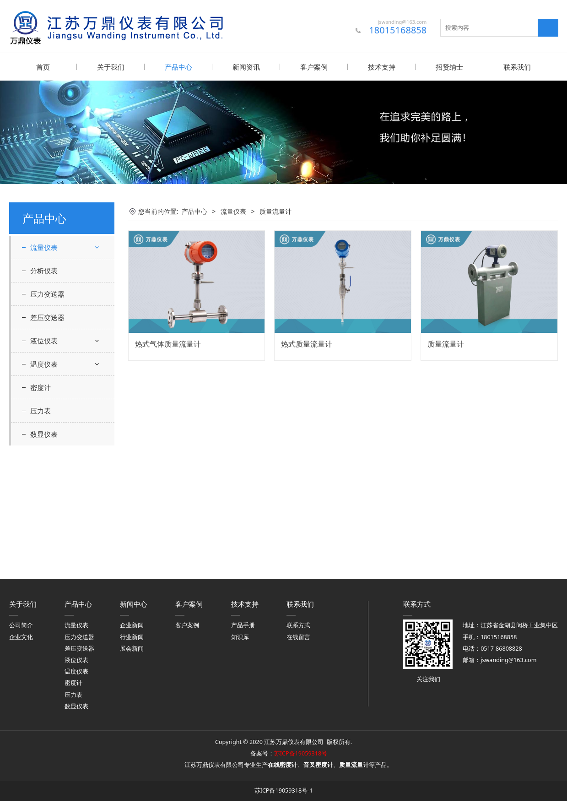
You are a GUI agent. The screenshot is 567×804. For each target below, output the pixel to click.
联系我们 (517, 66)
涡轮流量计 (54, 333)
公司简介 (21, 628)
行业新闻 (132, 640)
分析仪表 (44, 388)
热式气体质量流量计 (168, 343)
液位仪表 (44, 458)
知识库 (240, 640)
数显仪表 (44, 551)
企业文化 (21, 640)
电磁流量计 (54, 301)
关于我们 (110, 66)
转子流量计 (54, 366)
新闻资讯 (246, 66)
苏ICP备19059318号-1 (283, 793)
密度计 (40, 505)
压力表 (40, 528)
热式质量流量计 (306, 343)
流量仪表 (44, 246)
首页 (43, 66)
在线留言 (298, 640)
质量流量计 (54, 349)
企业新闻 (132, 628)
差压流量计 (54, 269)
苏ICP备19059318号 (300, 756)
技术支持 (381, 66)
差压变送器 (47, 435)
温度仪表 (44, 481)
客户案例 (314, 66)
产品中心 (178, 66)
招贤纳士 (449, 66)
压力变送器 (47, 411)
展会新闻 (132, 651)
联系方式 (298, 628)
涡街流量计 (54, 317)
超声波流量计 (57, 285)
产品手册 (243, 628)
